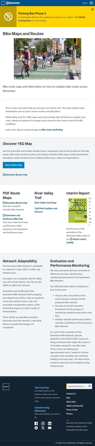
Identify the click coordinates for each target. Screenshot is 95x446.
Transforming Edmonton (42, 409)
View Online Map (13, 165)
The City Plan (42, 387)
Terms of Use (72, 409)
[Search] (76, 386)
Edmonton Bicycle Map (16, 174)
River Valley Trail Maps (46, 202)
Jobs (68, 397)
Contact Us (71, 393)
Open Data (71, 402)
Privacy (69, 413)
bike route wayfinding (52, 129)
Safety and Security (74, 406)
